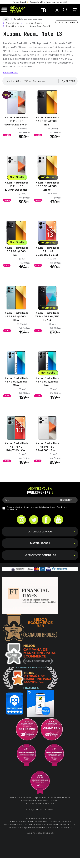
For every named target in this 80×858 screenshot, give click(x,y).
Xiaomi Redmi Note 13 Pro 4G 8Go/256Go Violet (47, 251)
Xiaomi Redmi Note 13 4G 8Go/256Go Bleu (16, 381)
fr (43, 10)
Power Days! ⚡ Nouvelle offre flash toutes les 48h (40, 1)
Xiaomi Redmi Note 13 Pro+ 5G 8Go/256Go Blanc (47, 446)
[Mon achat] (75, 9)
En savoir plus (10, 72)
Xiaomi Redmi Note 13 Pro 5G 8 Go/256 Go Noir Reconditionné (47, 318)
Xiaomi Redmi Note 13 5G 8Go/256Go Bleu (16, 316)
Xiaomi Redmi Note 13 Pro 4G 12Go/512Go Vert (16, 446)
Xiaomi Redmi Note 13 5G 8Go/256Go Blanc (47, 186)
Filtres (67, 81)
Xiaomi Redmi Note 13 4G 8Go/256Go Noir (47, 381)
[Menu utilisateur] (54, 9)
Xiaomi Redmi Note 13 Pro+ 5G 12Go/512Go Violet (16, 121)
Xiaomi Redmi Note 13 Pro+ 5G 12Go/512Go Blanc (16, 186)
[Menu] (5, 9)
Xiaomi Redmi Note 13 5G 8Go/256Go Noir (47, 121)
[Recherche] (64, 9)
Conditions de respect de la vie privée (36, 507)
